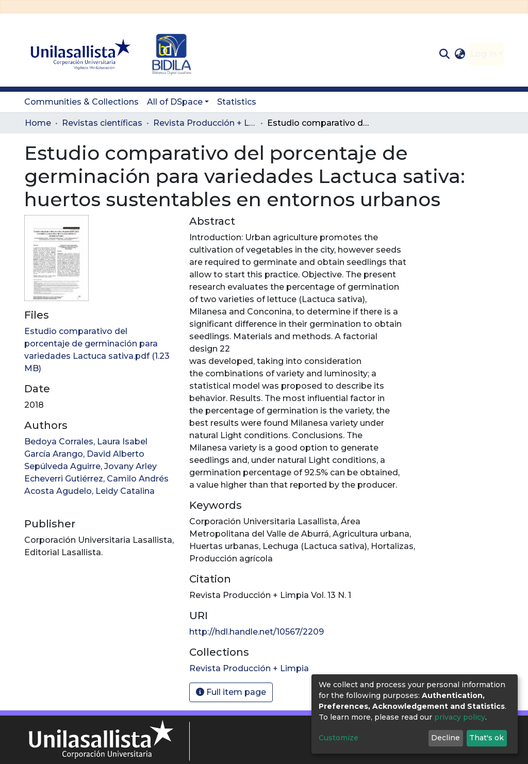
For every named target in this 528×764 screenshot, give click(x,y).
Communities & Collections (81, 102)
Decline (445, 737)
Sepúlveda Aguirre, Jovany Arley (90, 466)
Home (38, 123)
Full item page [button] (231, 692)
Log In (483, 54)
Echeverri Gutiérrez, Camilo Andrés (96, 479)
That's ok (486, 737)
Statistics (236, 102)
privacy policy (459, 717)
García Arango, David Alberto (84, 454)
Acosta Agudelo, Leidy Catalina (89, 491)
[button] (460, 54)
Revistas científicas (102, 123)
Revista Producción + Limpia (204, 123)
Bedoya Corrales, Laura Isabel (85, 441)
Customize (338, 737)
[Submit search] (444, 54)
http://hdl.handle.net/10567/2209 (256, 632)
